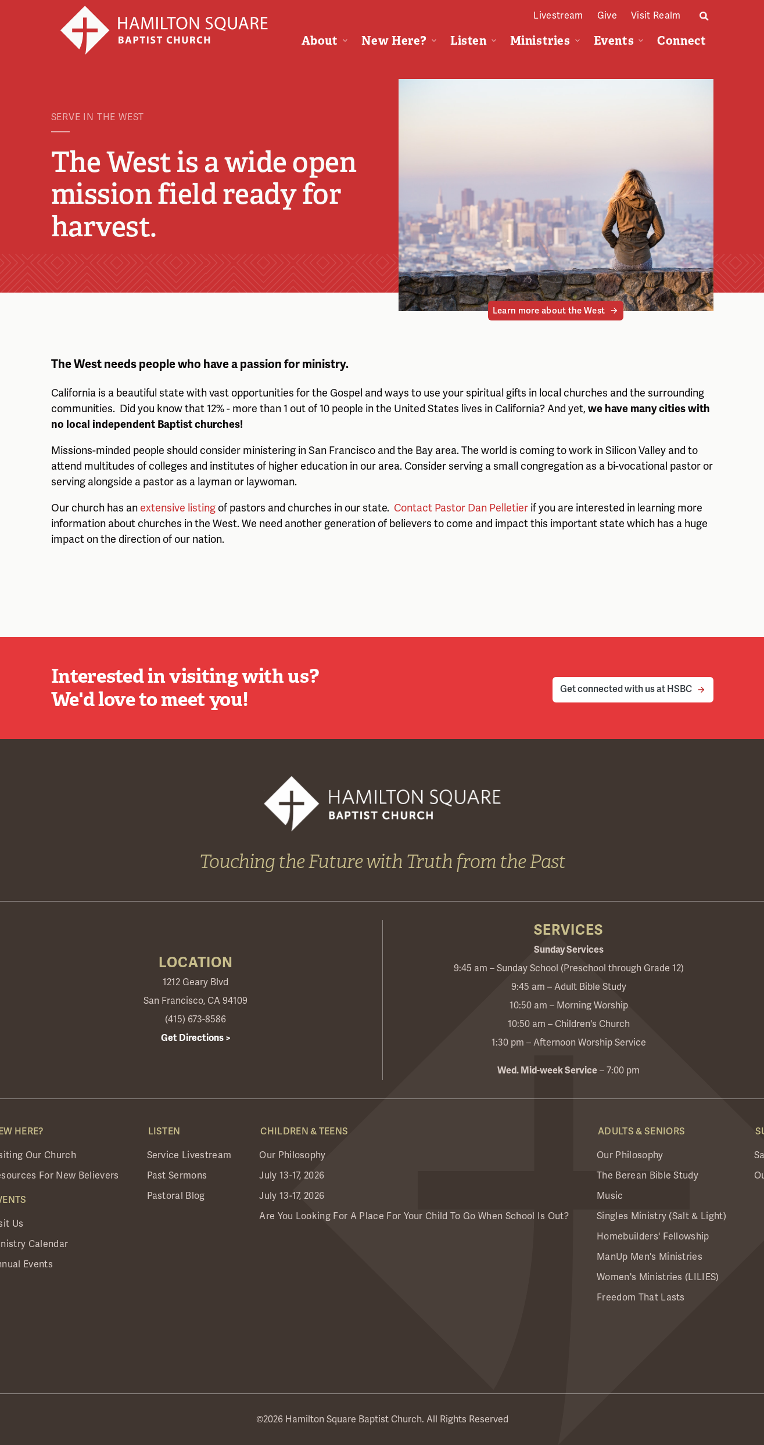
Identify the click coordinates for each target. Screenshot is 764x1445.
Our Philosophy (292, 1155)
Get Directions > (196, 1038)
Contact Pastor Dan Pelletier (460, 508)
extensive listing (178, 508)
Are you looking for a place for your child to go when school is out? (414, 1216)
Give (607, 15)
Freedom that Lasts (641, 1297)
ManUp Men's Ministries (649, 1257)
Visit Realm (656, 15)
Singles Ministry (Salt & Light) (661, 1216)
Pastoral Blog (176, 1196)
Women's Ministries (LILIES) (658, 1277)
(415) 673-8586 (195, 1019)
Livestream (558, 15)
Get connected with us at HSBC (626, 689)
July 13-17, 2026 (291, 1175)
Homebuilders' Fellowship (653, 1236)
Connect (681, 40)
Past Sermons (177, 1175)
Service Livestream (189, 1155)
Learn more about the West (549, 310)
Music (610, 1196)
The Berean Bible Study (647, 1175)
